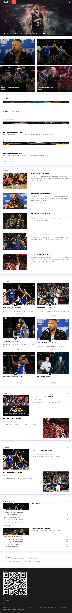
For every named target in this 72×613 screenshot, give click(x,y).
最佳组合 (63, 2)
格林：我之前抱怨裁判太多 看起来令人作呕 (40, 234)
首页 (14, 2)
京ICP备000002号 (20, 609)
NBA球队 (33, 2)
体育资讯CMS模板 (7, 561)
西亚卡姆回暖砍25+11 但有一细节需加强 (12, 418)
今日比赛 (45, 2)
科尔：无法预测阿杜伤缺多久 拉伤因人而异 (12, 132)
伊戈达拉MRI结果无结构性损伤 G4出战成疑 (12, 376)
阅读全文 (19, 313)
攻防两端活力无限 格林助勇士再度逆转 (11, 341)
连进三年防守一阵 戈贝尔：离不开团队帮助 (40, 193)
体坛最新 (26, 2)
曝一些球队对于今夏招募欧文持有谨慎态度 (12, 112)
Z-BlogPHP (15, 609)
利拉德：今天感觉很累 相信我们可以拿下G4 (10, 62)
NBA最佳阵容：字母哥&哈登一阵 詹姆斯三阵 (43, 396)
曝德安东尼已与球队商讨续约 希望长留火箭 (46, 376)
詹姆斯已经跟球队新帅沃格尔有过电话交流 (10, 87)
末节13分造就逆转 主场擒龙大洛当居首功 (13, 536)
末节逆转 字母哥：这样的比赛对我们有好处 (13, 539)
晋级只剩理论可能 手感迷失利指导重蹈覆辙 (46, 307)
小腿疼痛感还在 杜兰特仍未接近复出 (12, 544)
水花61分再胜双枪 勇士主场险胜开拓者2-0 (13, 546)
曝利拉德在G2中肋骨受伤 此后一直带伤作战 (40, 173)
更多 (68, 281)
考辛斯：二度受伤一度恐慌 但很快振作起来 (40, 213)
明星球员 (57, 2)
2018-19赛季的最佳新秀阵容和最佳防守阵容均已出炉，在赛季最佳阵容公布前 (23, 33)
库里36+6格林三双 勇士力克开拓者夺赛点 (46, 62)
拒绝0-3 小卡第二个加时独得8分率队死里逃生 (41, 254)
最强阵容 (51, 2)
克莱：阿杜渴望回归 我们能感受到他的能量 (13, 541)
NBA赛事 (19, 2)
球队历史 (39, 2)
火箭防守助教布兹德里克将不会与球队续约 (46, 87)
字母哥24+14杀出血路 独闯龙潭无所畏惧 (41, 528)
